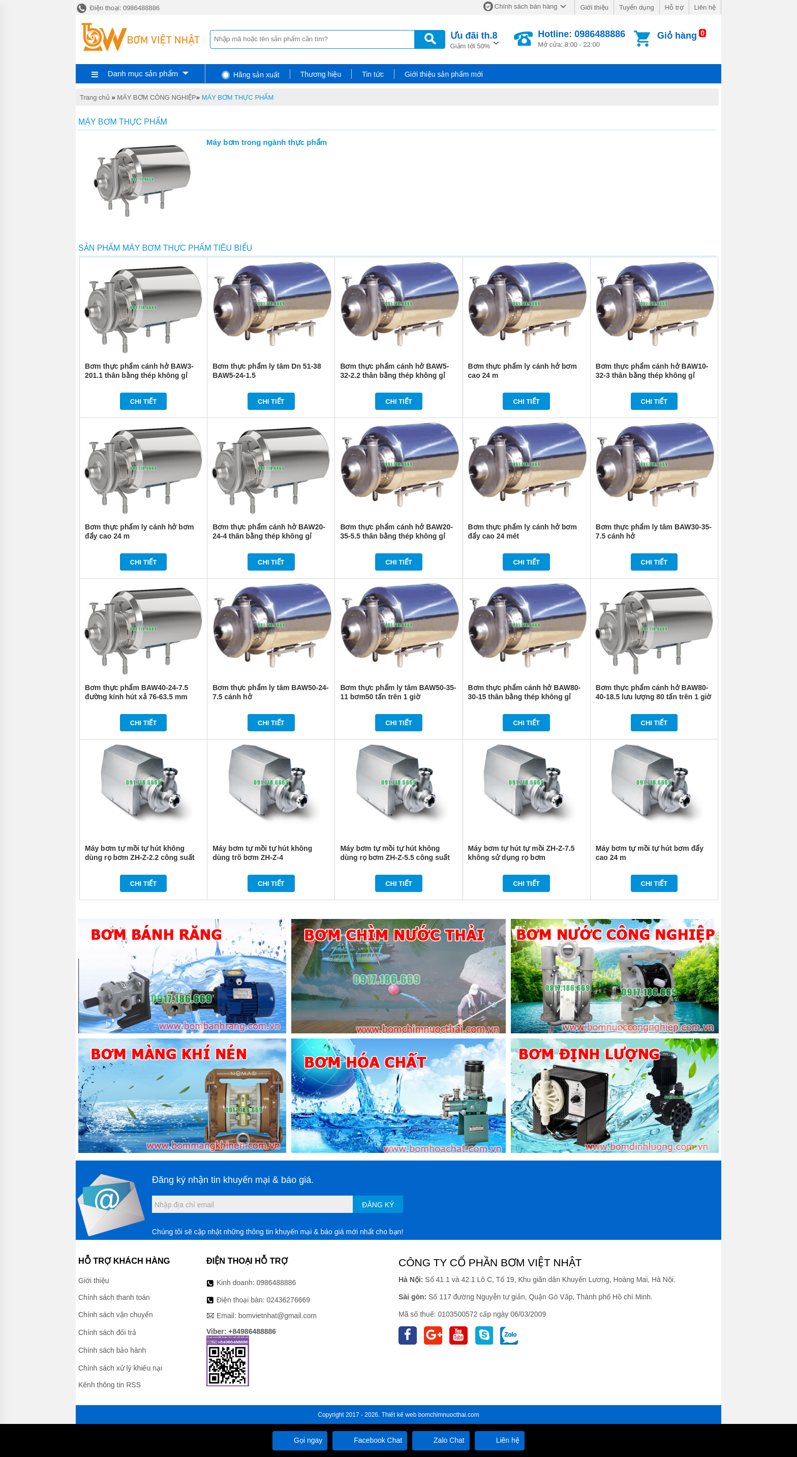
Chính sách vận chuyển (115, 1315)
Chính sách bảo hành (112, 1350)
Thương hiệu (320, 74)
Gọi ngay (300, 1440)
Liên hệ (705, 7)
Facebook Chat (370, 1440)
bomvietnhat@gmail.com (277, 1316)
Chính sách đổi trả (107, 1332)
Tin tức (373, 74)
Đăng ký (378, 1205)
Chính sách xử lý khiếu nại (120, 1368)
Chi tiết (143, 401)
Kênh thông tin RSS (109, 1385)
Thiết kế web (399, 1414)
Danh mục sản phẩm (143, 73)
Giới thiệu (594, 7)
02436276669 (288, 1300)
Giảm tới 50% (474, 39)
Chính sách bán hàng (526, 6)
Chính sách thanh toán (114, 1297)
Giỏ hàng (677, 36)
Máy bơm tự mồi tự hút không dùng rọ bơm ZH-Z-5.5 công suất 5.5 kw (395, 857)
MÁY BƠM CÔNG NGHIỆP (156, 97)
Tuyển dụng (636, 7)
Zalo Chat (441, 1440)
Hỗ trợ (674, 7)
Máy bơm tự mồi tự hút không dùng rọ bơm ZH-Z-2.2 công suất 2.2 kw (140, 857)
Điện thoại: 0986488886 (118, 8)
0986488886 (276, 1282)
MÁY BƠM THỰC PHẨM (238, 97)
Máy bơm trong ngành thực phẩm (266, 142)
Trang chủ (95, 97)
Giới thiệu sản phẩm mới (444, 74)
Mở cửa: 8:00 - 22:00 (581, 38)
